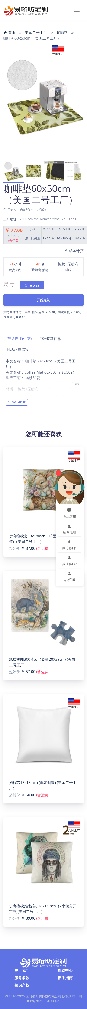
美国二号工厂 (36, 32)
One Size (32, 285)
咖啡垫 (62, 32)
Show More (17, 402)
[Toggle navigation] (76, 10)
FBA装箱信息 (50, 338)
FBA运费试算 (18, 349)
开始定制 (43, 300)
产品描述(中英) (19, 338)
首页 (9, 32)
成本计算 (74, 250)
